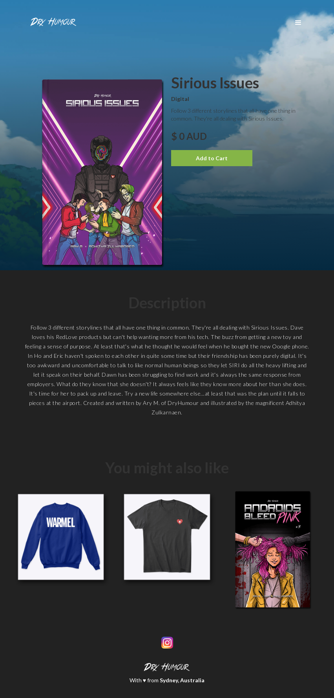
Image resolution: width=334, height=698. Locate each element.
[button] (298, 23)
